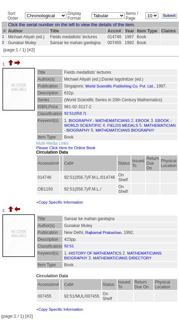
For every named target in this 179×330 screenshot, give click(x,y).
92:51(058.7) (75, 113)
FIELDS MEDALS (122, 125)
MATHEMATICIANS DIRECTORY (122, 258)
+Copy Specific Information (59, 202)
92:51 (69, 246)
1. (4, 64)
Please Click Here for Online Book (65, 148)
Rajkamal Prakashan (103, 232)
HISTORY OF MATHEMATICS (95, 253)
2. (4, 210)
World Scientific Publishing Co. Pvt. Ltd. (119, 86)
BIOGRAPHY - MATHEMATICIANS (99, 120)
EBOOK (142, 120)
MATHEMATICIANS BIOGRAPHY (124, 130)
